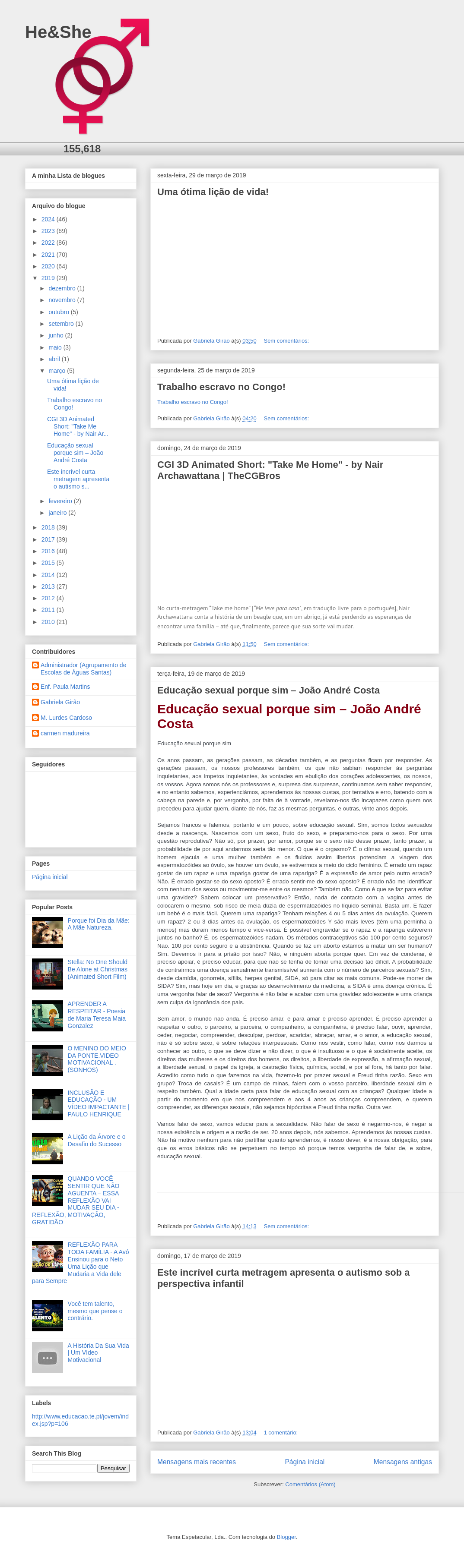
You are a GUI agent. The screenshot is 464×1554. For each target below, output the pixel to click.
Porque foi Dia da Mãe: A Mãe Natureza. (99, 924)
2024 (49, 219)
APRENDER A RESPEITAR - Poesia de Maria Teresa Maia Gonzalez (97, 1014)
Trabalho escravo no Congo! (221, 386)
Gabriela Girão (60, 702)
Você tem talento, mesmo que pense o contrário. (95, 1311)
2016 (49, 551)
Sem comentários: (287, 340)
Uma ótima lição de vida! (213, 191)
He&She (58, 31)
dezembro (62, 288)
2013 (49, 586)
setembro (61, 323)
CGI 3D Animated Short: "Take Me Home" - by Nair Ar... (77, 426)
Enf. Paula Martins (65, 686)
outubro (59, 312)
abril (54, 359)
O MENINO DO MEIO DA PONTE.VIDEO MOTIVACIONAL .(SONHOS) (97, 1059)
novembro (62, 299)
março (57, 370)
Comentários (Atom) (310, 1484)
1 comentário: (281, 1432)
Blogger (286, 1537)
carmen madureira (65, 733)
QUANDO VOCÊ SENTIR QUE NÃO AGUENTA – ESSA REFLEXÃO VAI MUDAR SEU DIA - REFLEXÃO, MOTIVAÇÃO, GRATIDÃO (75, 1200)
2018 (49, 527)
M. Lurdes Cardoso (66, 717)
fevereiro (60, 501)
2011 (49, 609)
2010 (49, 621)
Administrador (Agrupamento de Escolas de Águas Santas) (83, 669)
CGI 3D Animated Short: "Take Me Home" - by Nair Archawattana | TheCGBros (270, 470)
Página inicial (304, 1462)
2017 (49, 539)
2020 (49, 266)
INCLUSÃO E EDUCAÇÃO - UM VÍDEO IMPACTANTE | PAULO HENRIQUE (99, 1103)
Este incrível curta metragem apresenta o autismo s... (78, 479)
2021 (49, 254)
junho (56, 335)
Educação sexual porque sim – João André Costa (268, 690)
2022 (49, 242)
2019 (49, 277)
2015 (49, 562)
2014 (49, 574)
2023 (49, 230)
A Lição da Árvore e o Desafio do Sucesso (97, 1140)
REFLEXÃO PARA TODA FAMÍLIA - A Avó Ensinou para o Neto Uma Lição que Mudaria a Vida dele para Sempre (80, 1262)
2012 (49, 598)
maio (55, 347)
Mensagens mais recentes (196, 1462)
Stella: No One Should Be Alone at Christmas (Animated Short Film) (98, 969)
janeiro (58, 512)
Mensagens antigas (403, 1462)
